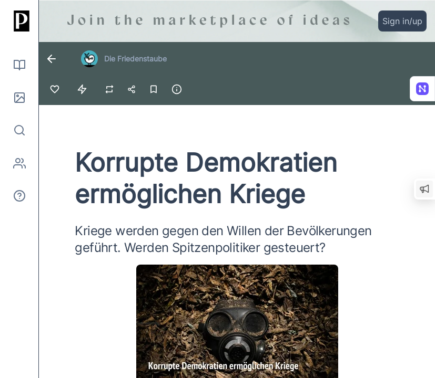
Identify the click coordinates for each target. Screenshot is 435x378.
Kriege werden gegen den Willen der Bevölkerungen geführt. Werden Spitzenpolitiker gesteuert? (223, 239)
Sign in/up (402, 21)
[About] (19, 195)
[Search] (19, 130)
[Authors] (19, 163)
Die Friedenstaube (135, 58)
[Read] (19, 65)
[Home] (19, 21)
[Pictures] (19, 97)
